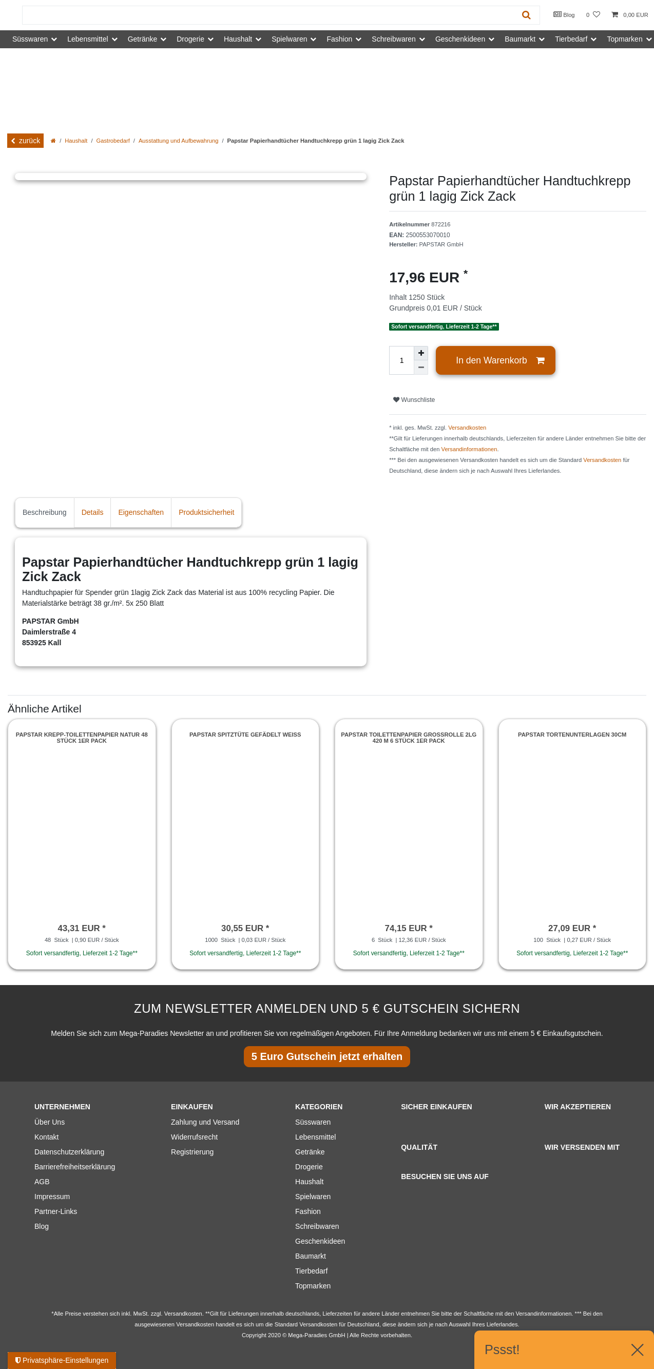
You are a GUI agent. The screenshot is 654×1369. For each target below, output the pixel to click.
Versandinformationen (469, 449)
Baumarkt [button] (520, 39)
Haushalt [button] (238, 39)
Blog (564, 14)
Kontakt (46, 1137)
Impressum (52, 1196)
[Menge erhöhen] (421, 353)
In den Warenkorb (500, 361)
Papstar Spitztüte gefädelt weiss (245, 734)
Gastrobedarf (113, 141)
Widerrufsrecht (194, 1137)
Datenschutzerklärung (69, 1152)
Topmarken (313, 1286)
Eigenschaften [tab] (141, 512)
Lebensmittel (315, 1137)
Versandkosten (467, 428)
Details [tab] (93, 512)
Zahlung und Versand (205, 1122)
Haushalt (76, 141)
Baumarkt (310, 1256)
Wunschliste (414, 399)
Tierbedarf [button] (571, 39)
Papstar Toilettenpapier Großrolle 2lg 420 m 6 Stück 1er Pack (408, 737)
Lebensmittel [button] (87, 39)
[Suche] (526, 15)
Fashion (308, 1211)
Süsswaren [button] (30, 39)
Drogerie (309, 1167)
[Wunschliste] (593, 15)
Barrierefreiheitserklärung (74, 1167)
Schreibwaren (317, 1226)
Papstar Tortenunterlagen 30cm (572, 734)
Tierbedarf (311, 1271)
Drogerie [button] (190, 39)
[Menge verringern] (421, 367)
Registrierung (192, 1152)
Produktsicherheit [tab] (206, 512)
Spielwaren (313, 1196)
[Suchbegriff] (268, 15)
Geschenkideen (320, 1241)
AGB (42, 1182)
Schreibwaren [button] (394, 39)
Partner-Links (55, 1211)
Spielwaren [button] (289, 39)
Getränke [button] (143, 39)
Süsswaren (313, 1122)
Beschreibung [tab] (45, 512)
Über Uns (49, 1122)
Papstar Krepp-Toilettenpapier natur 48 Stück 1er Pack (82, 737)
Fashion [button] (339, 39)
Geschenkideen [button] (460, 39)
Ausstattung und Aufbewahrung (179, 141)
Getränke (310, 1152)
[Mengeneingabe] (401, 360)
